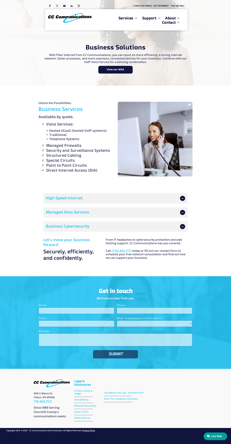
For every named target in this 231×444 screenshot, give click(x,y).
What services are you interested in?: (140, 318)
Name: (43, 305)
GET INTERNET (161, 6)
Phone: (121, 305)
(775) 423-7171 (83, 250)
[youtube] (64, 6)
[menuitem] (128, 18)
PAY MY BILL (177, 6)
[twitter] (57, 6)
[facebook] (50, 6)
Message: (44, 331)
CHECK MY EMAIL (143, 6)
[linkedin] (71, 6)
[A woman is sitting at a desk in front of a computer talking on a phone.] (155, 139)
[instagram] (79, 6)
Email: (42, 318)
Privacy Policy (88, 431)
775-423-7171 (43, 401)
